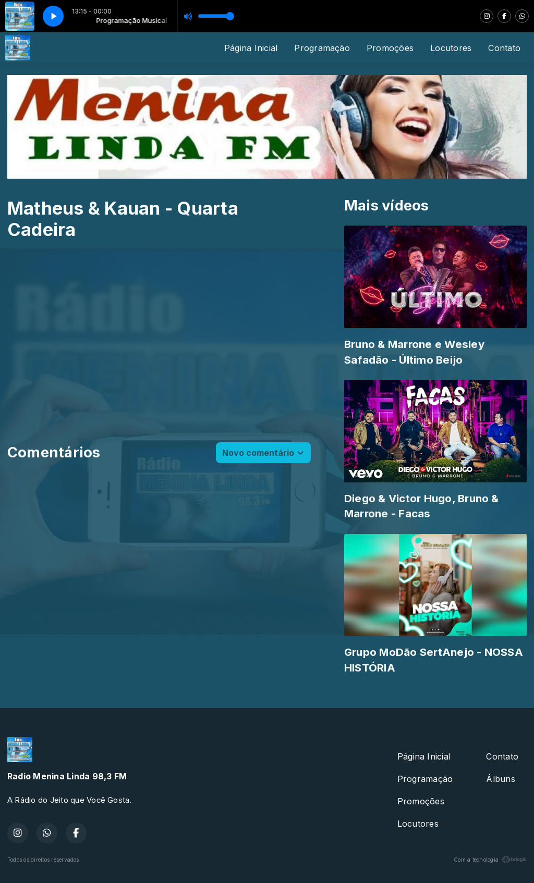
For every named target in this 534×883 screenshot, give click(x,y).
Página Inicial (250, 48)
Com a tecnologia (490, 859)
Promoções (390, 48)
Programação (322, 48)
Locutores (450, 48)
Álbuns (500, 779)
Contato (504, 48)
